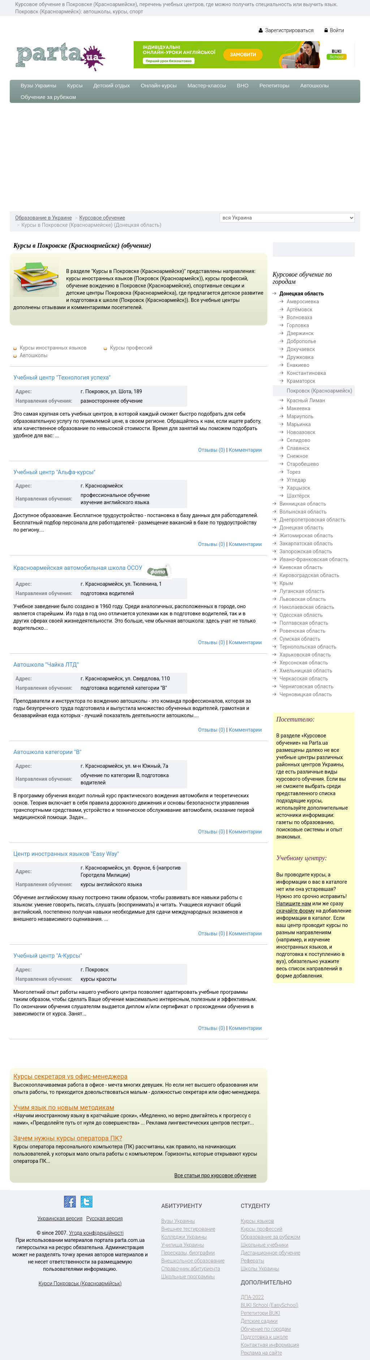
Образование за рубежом (270, 1237)
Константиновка (306, 373)
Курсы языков (257, 1221)
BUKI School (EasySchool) (269, 1305)
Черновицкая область (306, 694)
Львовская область (303, 599)
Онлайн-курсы (159, 85)
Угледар (296, 480)
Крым (286, 583)
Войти (334, 30)
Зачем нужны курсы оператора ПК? (67, 1138)
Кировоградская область (309, 575)
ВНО (243, 85)
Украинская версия (59, 1218)
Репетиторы (274, 85)
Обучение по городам (266, 1329)
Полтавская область (304, 623)
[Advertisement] (185, 157)
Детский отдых (111, 85)
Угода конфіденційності (96, 1233)
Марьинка (299, 424)
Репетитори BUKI (260, 1313)
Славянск (298, 448)
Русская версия (104, 1218)
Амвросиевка (303, 301)
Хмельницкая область (306, 670)
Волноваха (300, 317)
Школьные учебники (264, 1245)
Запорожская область (306, 551)
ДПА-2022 (252, 1297)
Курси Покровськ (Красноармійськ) (80, 1283)
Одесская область (301, 615)
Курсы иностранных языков (53, 348)
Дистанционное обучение (270, 1253)
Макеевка (298, 408)
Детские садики (259, 1321)
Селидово (298, 440)
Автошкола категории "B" (47, 752)
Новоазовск (301, 432)
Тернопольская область (308, 647)
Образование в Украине (43, 218)
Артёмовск (300, 309)
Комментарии (245, 450)
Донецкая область (302, 527)
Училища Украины (182, 1245)
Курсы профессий (131, 348)
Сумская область (300, 639)
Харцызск (298, 488)
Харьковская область (305, 655)
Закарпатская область (306, 543)
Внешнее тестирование (188, 1229)
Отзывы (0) (211, 450)
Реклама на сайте (261, 1353)
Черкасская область (304, 678)
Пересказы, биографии (188, 1253)
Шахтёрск (298, 496)
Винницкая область (303, 504)
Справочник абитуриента (190, 1269)
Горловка (298, 325)
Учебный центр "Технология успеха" (62, 377)
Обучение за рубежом (48, 97)
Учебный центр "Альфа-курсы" (54, 472)
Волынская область (303, 512)
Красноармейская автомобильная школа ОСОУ (77, 568)
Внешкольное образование (192, 1261)
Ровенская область (303, 631)
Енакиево (298, 365)
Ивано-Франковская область (314, 559)
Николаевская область (307, 607)
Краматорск (301, 381)
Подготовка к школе (264, 1337)
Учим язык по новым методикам (63, 1107)
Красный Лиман (306, 400)
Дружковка (300, 357)
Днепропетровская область (313, 520)
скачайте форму (295, 911)
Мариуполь (300, 416)
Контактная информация (270, 1345)
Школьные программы (188, 1276)
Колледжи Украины (184, 1237)
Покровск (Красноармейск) (319, 391)
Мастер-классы (207, 85)
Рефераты (252, 1261)
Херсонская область (304, 663)
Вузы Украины (38, 85)
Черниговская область (307, 686)
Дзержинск (300, 333)
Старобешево (303, 464)
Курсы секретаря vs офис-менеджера (70, 1076)
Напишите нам (293, 903)
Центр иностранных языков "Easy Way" (66, 853)
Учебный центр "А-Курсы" (47, 955)
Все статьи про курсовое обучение (216, 1175)
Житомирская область (306, 535)
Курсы (75, 85)
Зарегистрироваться (286, 30)
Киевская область (301, 567)
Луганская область (302, 591)
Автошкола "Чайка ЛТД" (46, 664)
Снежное (297, 456)
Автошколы (314, 85)
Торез (294, 472)
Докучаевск (301, 349)
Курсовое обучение (102, 218)
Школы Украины (260, 1269)
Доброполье (301, 341)
